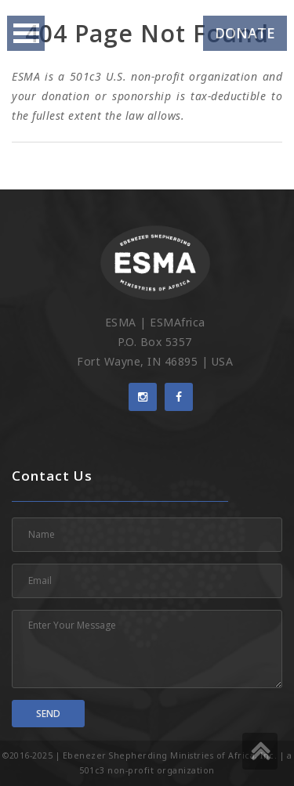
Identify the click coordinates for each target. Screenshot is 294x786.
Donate (245, 32)
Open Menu (26, 33)
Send (48, 713)
